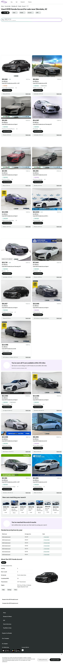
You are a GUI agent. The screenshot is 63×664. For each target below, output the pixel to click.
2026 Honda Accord (6, 537)
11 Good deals (46, 539)
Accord (23, 6)
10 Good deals (46, 542)
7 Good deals (46, 548)
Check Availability (7, 90)
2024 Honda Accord (6, 542)
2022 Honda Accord (6, 548)
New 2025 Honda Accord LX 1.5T (39, 510)
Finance (29, 2)
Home (2, 6)
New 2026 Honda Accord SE (5, 510)
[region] (31, 658)
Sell (16, 2)
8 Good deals (46, 551)
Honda (19, 6)
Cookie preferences (42, 659)
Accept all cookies (55, 659)
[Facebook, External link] (23, 652)
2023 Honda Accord (6, 545)
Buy (11, 2)
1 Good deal (46, 537)
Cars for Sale (7, 6)
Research (23, 2)
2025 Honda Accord (6, 539)
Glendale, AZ (14, 6)
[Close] (61, 654)
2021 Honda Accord (6, 551)
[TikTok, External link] (23, 650)
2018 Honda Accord (6, 554)
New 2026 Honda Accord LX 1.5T (14, 511)
